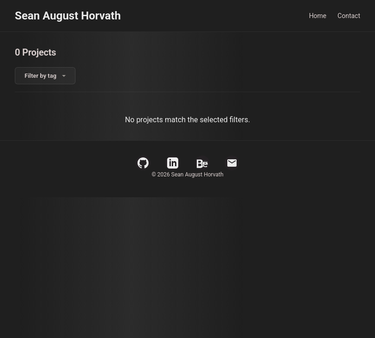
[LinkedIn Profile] (172, 163)
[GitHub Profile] (143, 163)
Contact (349, 15)
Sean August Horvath (68, 15)
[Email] (232, 163)
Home (317, 15)
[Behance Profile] (202, 163)
